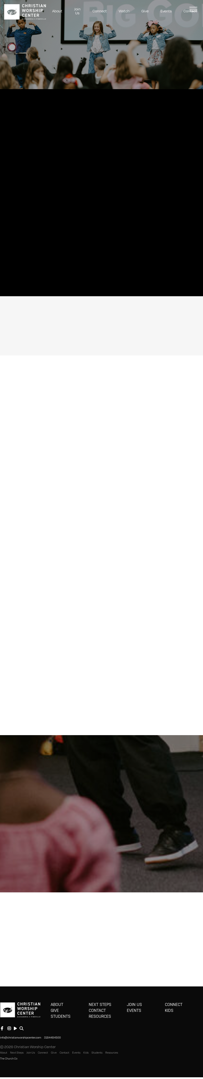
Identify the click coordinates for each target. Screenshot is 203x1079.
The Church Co (8, 1058)
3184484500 (52, 1037)
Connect (99, 11)
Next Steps (100, 1004)
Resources (100, 1016)
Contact (97, 1010)
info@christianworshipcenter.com (20, 1037)
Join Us (77, 11)
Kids (169, 1010)
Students (60, 1016)
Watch (124, 11)
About (57, 11)
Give (145, 11)
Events (166, 11)
